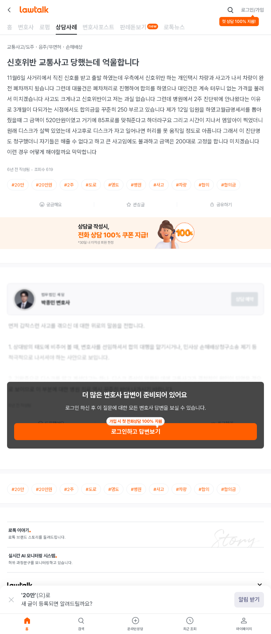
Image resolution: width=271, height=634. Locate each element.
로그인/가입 (252, 10)
